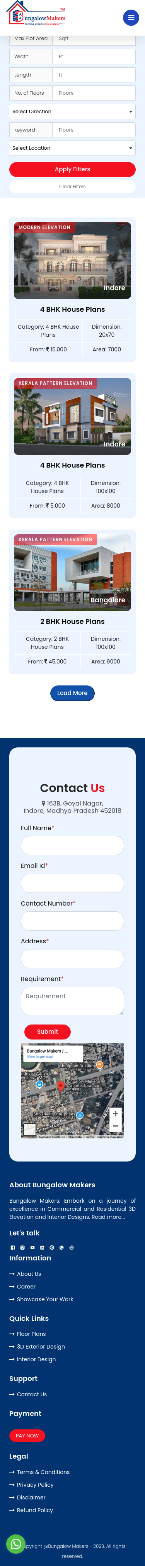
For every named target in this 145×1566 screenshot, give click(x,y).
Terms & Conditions (43, 1472)
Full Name (38, 828)
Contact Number (48, 903)
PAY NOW (27, 1435)
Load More (72, 693)
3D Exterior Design (41, 1346)
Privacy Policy (35, 1485)
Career (26, 1286)
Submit (47, 1032)
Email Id (34, 865)
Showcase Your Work (45, 1299)
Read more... (108, 1217)
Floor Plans (31, 1334)
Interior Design (36, 1359)
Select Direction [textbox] (31, 111)
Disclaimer (31, 1497)
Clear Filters (72, 186)
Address (35, 941)
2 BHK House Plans (72, 621)
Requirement (42, 978)
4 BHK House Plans (72, 309)
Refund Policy (35, 1510)
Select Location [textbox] (31, 148)
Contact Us (32, 1394)
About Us (29, 1274)
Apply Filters (72, 169)
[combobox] (72, 111)
